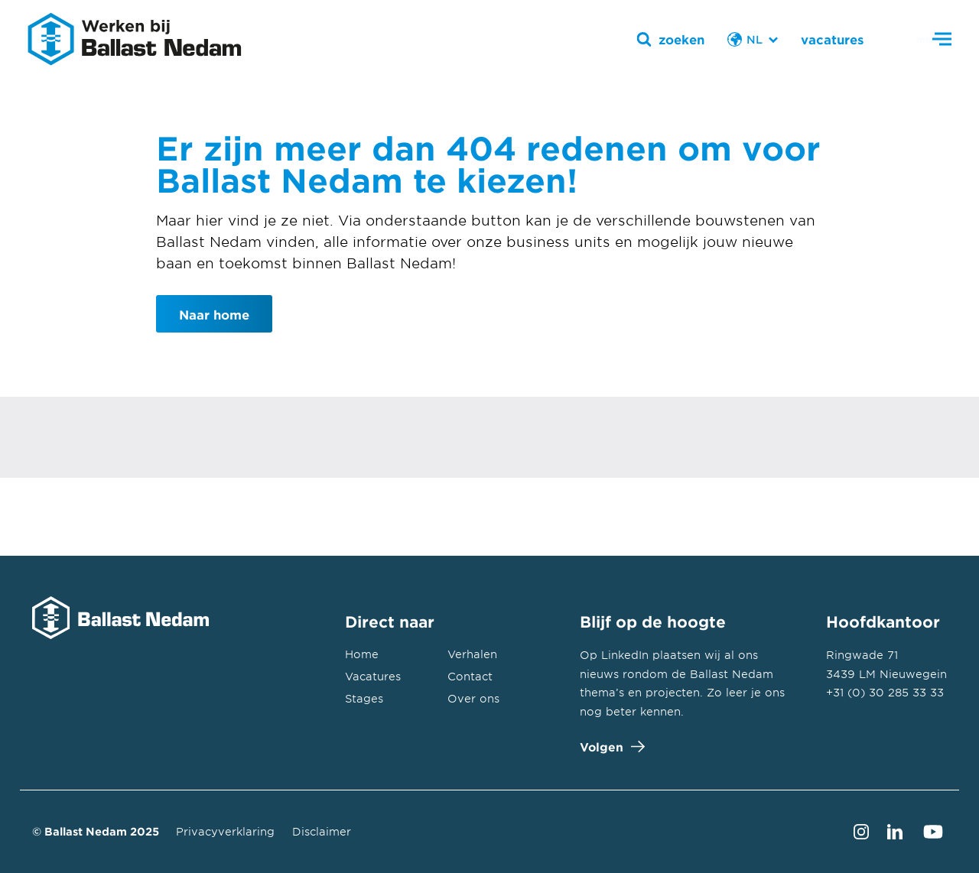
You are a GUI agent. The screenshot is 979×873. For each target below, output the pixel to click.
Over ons (473, 698)
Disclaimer (321, 831)
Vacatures (373, 676)
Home (362, 653)
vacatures (832, 39)
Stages (364, 698)
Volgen (609, 746)
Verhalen (472, 653)
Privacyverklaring (225, 831)
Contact (470, 676)
